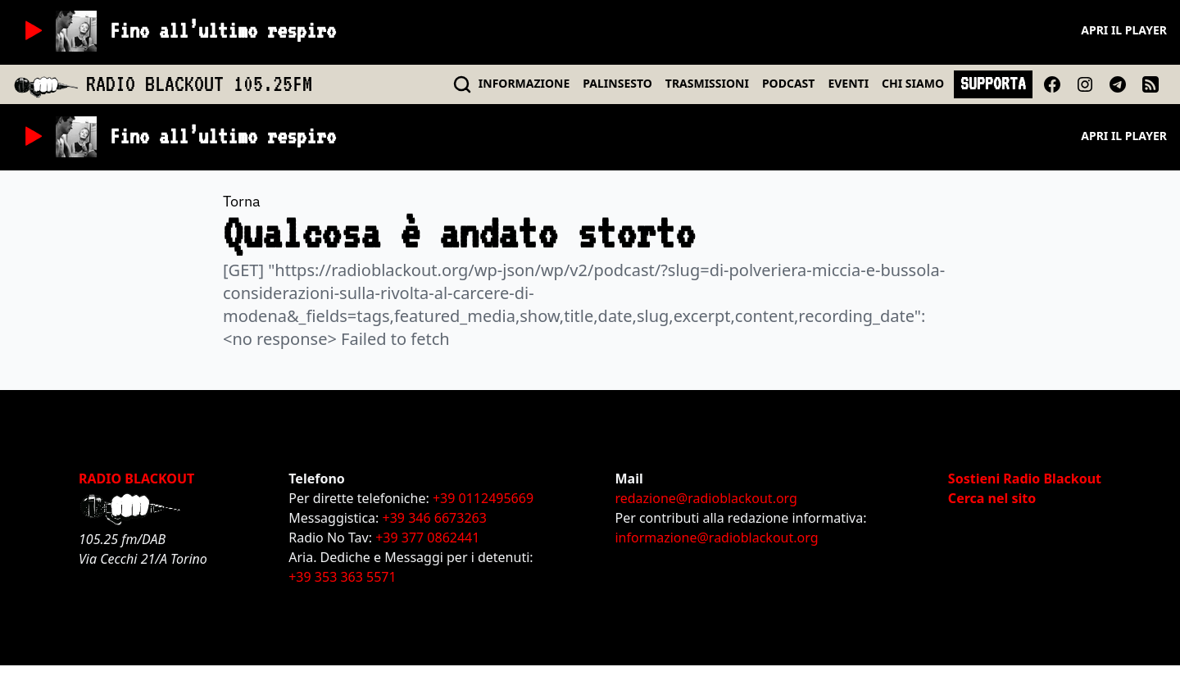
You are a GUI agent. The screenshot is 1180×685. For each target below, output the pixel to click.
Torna (242, 201)
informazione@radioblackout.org (716, 537)
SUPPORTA (993, 83)
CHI (913, 83)
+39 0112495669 (483, 498)
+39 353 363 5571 (342, 577)
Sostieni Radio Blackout (1024, 479)
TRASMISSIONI (707, 83)
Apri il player (1124, 30)
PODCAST (788, 83)
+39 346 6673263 (435, 518)
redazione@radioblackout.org (705, 498)
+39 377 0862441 (427, 537)
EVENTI (848, 83)
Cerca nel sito (992, 498)
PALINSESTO (617, 83)
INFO (524, 83)
